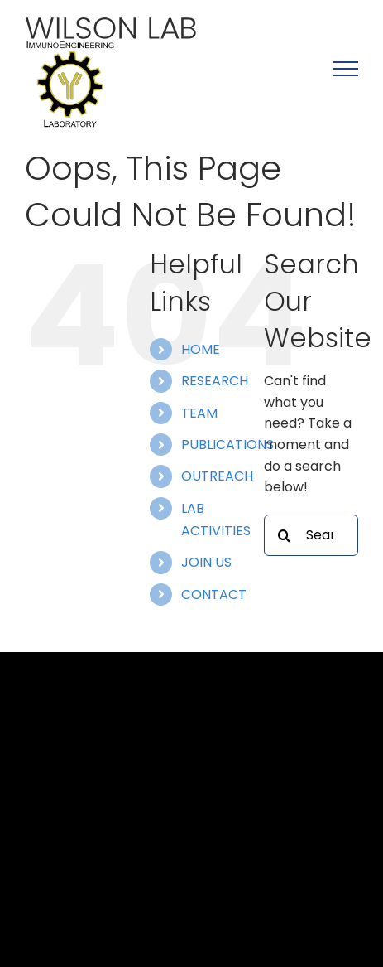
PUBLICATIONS (227, 444)
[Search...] (311, 535)
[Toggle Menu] (345, 68)
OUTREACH (217, 476)
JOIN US (206, 562)
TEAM (199, 413)
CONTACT (214, 594)
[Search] (284, 535)
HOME (200, 349)
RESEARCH (214, 380)
